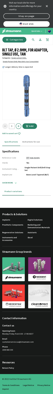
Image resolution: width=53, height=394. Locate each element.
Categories (14, 39)
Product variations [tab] (13, 191)
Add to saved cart (11, 133)
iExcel (30, 237)
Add (30, 126)
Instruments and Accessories (9, 239)
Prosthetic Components (12, 225)
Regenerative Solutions (12, 232)
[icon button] (47, 6)
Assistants (32, 232)
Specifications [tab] (11, 141)
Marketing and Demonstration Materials (39, 226)
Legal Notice (28, 385)
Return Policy (8, 368)
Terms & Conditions (10, 385)
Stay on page (26, 16)
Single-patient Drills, (19, 58)
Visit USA (26, 24)
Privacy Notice (43, 385)
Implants (6, 220)
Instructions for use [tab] (31, 141)
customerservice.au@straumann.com (18, 342)
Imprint (5, 389)
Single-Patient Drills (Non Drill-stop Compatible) (21, 61)
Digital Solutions (35, 220)
